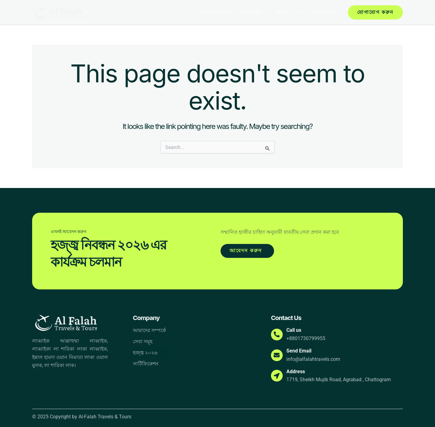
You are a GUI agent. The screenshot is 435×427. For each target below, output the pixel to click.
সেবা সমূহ (254, 12)
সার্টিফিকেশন (324, 12)
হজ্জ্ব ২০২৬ (289, 12)
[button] (264, 12)
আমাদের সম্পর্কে (214, 12)
